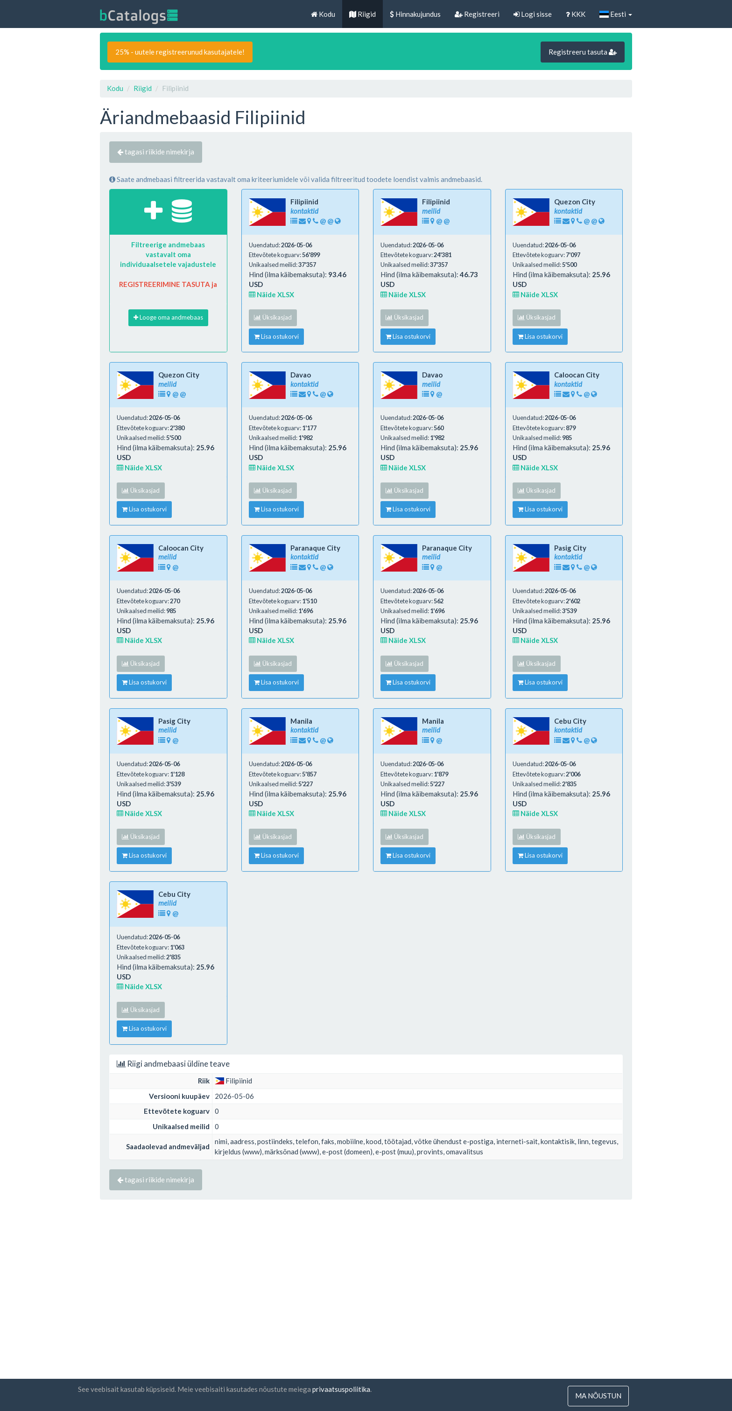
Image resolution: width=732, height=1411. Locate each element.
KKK (575, 14)
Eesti (615, 14)
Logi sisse (533, 14)
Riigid (362, 14)
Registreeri (477, 14)
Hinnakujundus (415, 14)
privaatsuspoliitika (341, 1389)
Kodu (323, 14)
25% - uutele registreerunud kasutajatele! (180, 52)
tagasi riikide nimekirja (155, 151)
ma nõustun (598, 1396)
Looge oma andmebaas (168, 317)
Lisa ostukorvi (276, 336)
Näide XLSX (271, 294)
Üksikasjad (273, 317)
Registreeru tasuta (583, 52)
